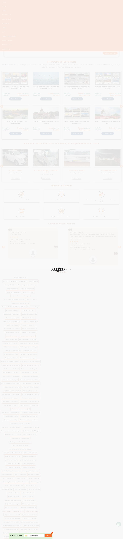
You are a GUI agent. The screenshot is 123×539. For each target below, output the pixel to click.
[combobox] (26, 535)
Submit (48, 535)
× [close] (52, 533)
